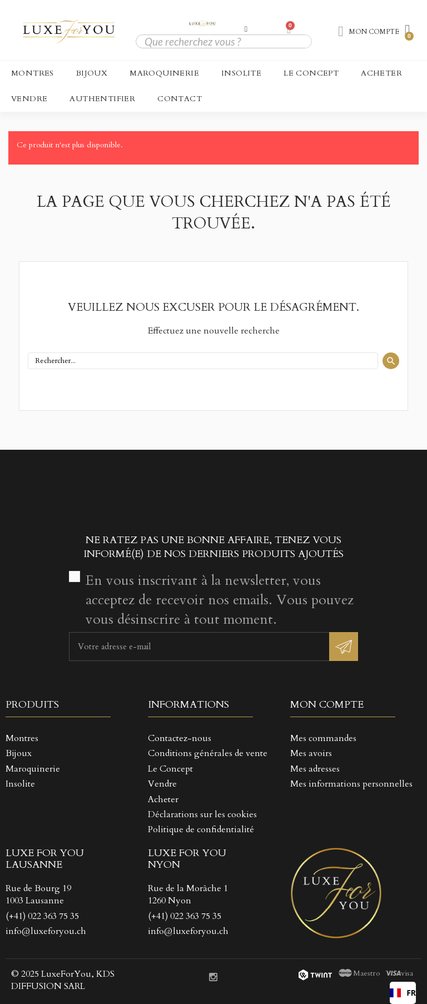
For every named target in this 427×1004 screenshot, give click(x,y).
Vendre (29, 98)
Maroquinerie (164, 73)
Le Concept (311, 73)
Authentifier (102, 98)
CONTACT (179, 98)
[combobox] (403, 993)
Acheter (381, 73)
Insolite (241, 73)
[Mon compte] (246, 29)
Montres (32, 73)
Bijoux (91, 73)
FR (403, 992)
